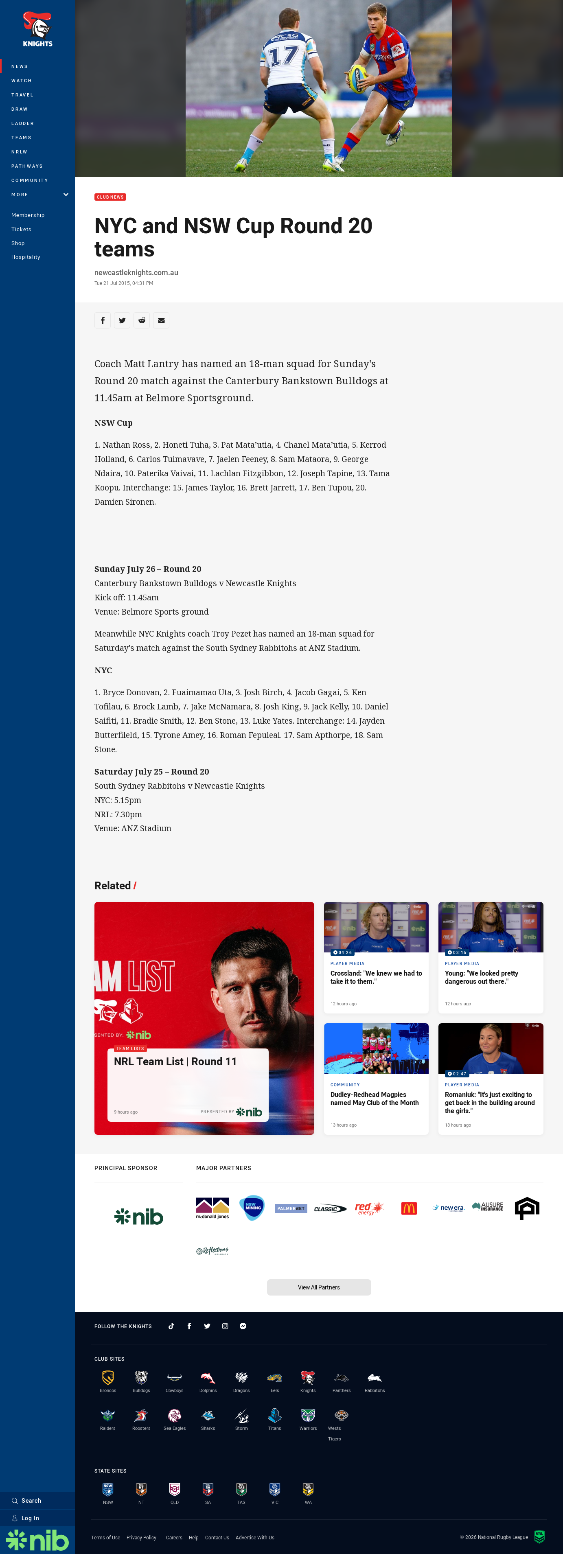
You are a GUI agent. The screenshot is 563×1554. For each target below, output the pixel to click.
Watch (22, 80)
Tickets (21, 229)
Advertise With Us (255, 1537)
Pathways (27, 166)
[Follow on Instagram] (225, 1326)
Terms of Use (105, 1537)
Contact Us (217, 1537)
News (19, 66)
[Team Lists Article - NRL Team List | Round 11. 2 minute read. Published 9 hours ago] (204, 1018)
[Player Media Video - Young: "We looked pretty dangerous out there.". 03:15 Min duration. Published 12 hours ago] (490, 957)
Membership (28, 215)
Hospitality (25, 256)
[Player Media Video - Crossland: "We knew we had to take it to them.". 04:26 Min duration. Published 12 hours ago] (376, 957)
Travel (22, 95)
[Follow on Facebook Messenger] (243, 1326)
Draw (19, 109)
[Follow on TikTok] (171, 1326)
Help (194, 1537)
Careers (174, 1537)
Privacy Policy (141, 1537)
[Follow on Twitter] (207, 1326)
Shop (18, 243)
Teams (21, 137)
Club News (110, 197)
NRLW (19, 152)
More (39, 194)
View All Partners (319, 1287)
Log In (25, 1518)
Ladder (23, 123)
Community (30, 180)
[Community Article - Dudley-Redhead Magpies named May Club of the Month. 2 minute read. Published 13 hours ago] (376, 1079)
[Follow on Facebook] (189, 1326)
